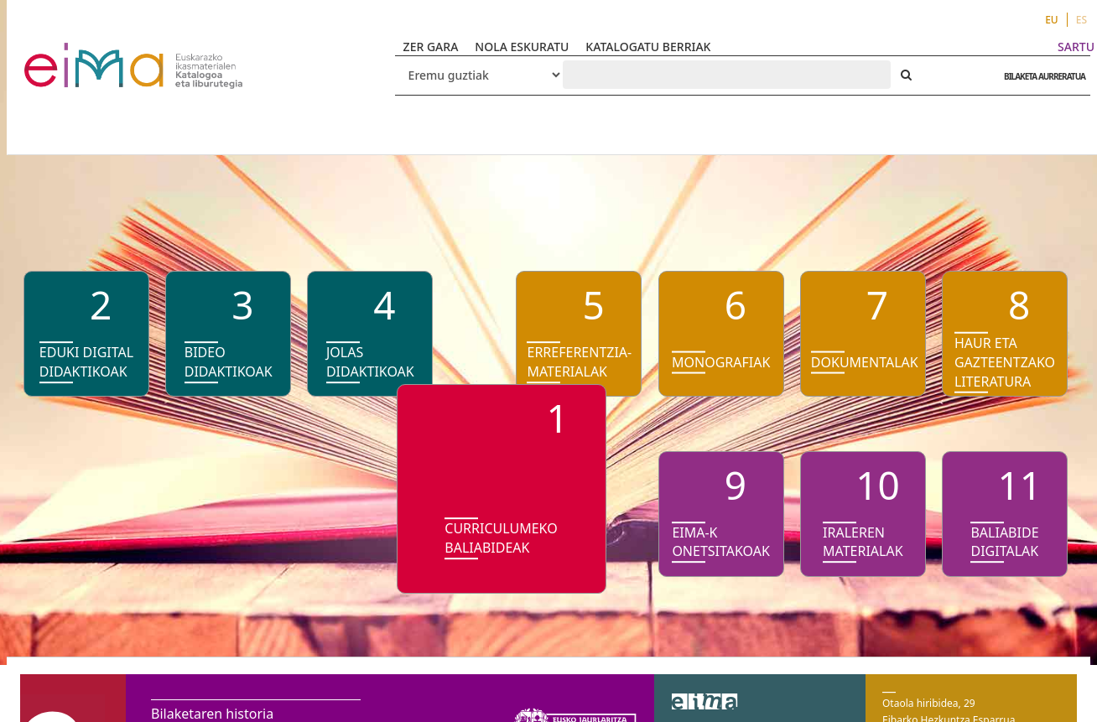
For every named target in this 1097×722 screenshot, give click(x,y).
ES (1081, 20)
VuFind (68, 55)
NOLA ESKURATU (522, 47)
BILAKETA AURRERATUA (1040, 76)
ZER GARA (431, 47)
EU (1051, 20)
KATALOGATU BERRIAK (647, 47)
